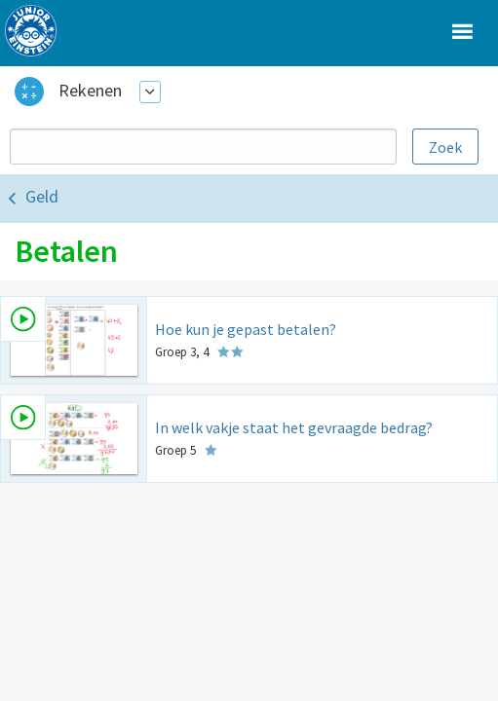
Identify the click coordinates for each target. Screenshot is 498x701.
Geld (41, 196)
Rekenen (90, 90)
